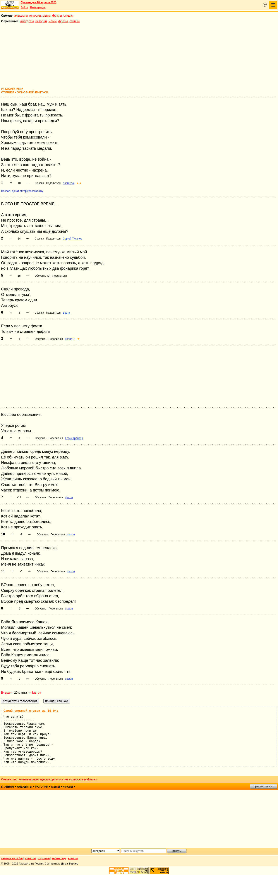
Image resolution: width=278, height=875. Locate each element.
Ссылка (39, 183)
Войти (24, 7)
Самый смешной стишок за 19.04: (30, 711)
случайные (88, 779)
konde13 (70, 338)
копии (74, 779)
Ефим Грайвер (74, 438)
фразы (57, 15)
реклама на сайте (12, 858)
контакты (30, 858)
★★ (79, 183)
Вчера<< (7, 692)
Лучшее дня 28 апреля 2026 (38, 2)
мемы (47, 15)
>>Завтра (34, 692)
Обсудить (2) (42, 275)
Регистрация (37, 7)
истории (35, 15)
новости (73, 858)
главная (7, 786)
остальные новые (26, 779)
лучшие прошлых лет (54, 779)
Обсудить (40, 338)
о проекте (44, 858)
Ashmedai (68, 183)
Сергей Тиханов (72, 238)
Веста (66, 312)
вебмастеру (59, 858)
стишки (68, 15)
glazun (69, 497)
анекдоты (21, 15)
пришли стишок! (263, 786)
